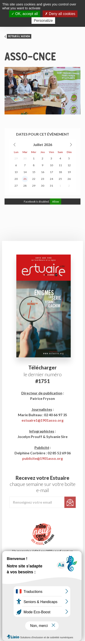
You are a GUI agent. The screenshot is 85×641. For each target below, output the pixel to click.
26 (69, 179)
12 (69, 165)
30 (25, 158)
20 (16, 179)
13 (16, 172)
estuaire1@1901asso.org (42, 420)
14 (25, 172)
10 (51, 165)
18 (60, 172)
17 (51, 172)
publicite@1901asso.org (42, 458)
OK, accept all (24, 14)
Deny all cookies (60, 14)
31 (51, 185)
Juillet (38, 144)
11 (60, 165)
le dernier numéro (43, 374)
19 (69, 172)
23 (42, 179)
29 (16, 158)
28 (25, 185)
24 (51, 179)
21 (25, 179)
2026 (48, 144)
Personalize (43, 20)
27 (16, 185)
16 (42, 172)
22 (33, 179)
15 (33, 172)
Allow (55, 201)
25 (60, 179)
